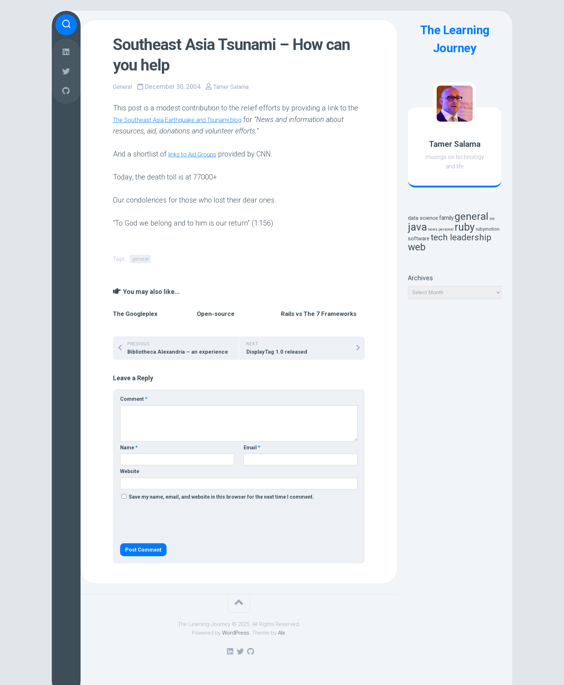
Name (129, 447)
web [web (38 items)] (417, 247)
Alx (281, 632)
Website (129, 471)
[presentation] (174, 522)
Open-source (216, 313)
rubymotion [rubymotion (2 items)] (488, 229)
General (124, 86)
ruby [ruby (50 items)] (465, 227)
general (140, 259)
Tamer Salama (236, 86)
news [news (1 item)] (432, 229)
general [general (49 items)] (471, 216)
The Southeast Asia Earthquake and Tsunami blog (192, 119)
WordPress (235, 632)
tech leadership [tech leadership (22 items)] (461, 237)
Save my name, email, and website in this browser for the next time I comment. (221, 496)
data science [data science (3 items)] (423, 218)
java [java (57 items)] (417, 227)
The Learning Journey (454, 39)
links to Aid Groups (198, 153)
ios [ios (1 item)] (492, 218)
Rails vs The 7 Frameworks (318, 313)
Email (252, 447)
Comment (133, 399)
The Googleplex (135, 313)
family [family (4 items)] (446, 217)
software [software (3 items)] (418, 239)
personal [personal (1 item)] (446, 229)
